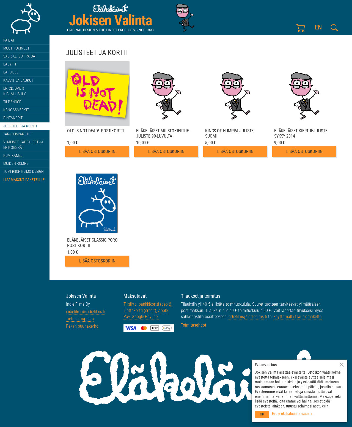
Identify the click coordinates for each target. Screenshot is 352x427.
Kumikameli (13, 155)
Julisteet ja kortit (20, 126)
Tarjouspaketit (17, 134)
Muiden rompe (15, 163)
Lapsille (10, 72)
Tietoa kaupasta (80, 318)
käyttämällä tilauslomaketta (298, 316)
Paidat (9, 40)
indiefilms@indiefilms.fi (85, 311)
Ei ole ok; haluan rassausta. (293, 413)
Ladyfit (9, 64)
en (318, 27)
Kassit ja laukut (18, 80)
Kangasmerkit (16, 110)
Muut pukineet (16, 48)
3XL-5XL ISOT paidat (20, 56)
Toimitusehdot (193, 325)
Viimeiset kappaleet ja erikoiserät (23, 145)
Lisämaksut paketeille (24, 179)
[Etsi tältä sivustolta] (334, 27)
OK (262, 414)
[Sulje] (341, 365)
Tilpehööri (13, 102)
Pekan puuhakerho (82, 326)
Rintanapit (13, 118)
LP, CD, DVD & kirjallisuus (14, 91)
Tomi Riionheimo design (23, 171)
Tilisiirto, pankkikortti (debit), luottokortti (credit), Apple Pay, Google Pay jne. (147, 310)
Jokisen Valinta (110, 20)
